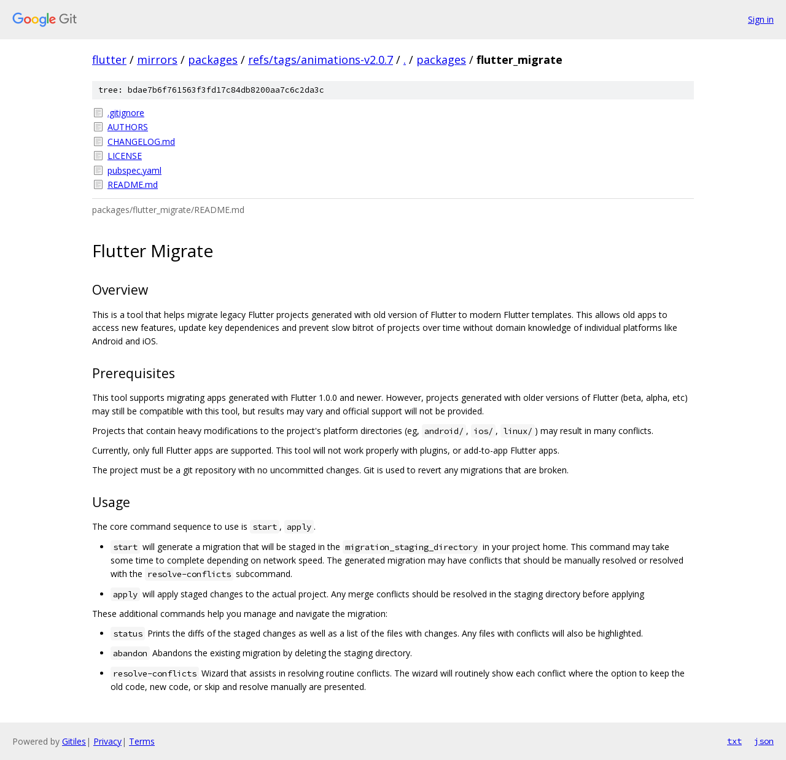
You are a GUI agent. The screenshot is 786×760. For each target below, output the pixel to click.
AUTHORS (127, 127)
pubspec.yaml (134, 170)
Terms (142, 741)
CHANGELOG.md (141, 141)
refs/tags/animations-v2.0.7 (320, 59)
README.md (132, 184)
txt (734, 740)
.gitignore (125, 112)
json (764, 740)
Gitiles (74, 741)
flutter (109, 59)
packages (213, 59)
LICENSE (124, 155)
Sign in (761, 19)
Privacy (107, 741)
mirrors (157, 59)
